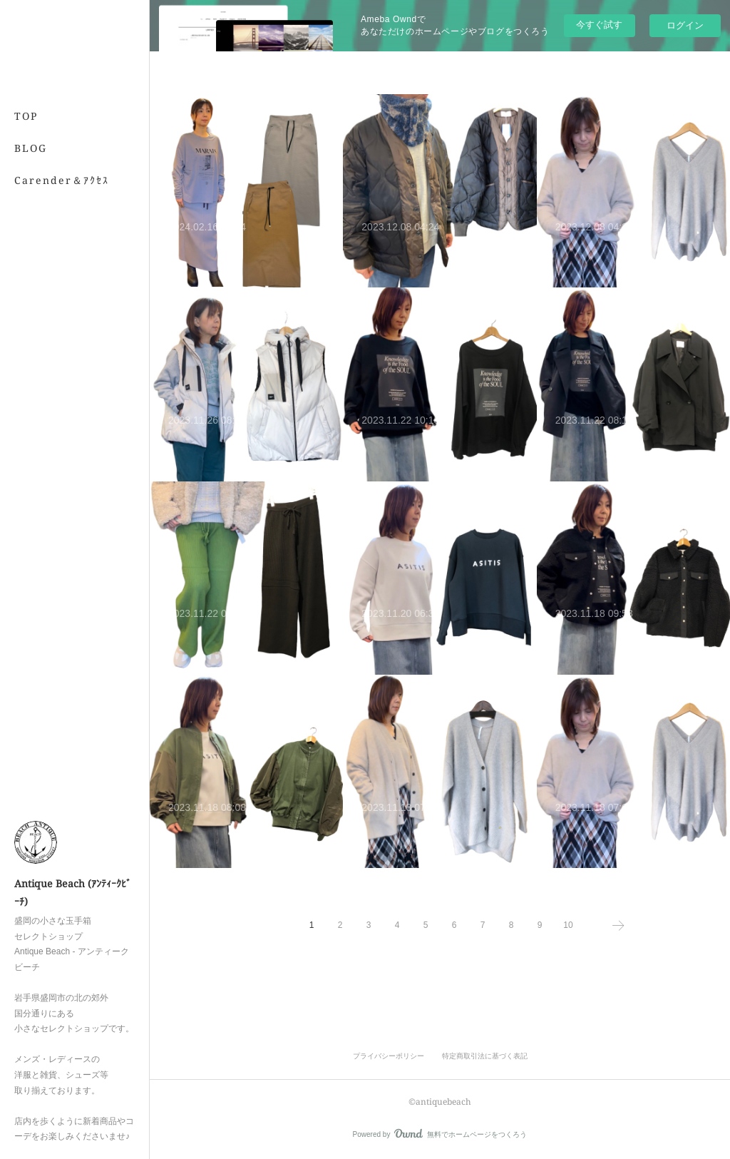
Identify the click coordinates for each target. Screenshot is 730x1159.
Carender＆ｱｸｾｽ (61, 180)
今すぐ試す (599, 24)
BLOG (30, 148)
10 (567, 925)
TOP (26, 116)
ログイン (685, 25)
